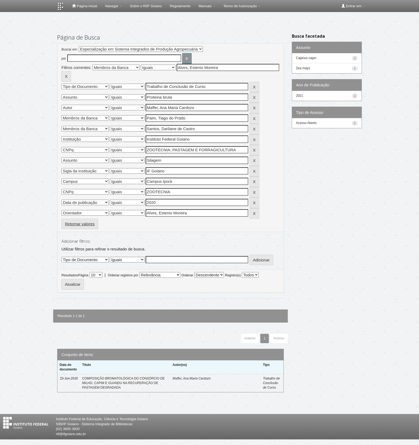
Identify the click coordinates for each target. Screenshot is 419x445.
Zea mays (303, 68)
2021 (299, 96)
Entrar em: (354, 6)
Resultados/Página (74, 275)
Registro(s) (233, 275)
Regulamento (180, 6)
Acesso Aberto (306, 123)
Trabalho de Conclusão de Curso (271, 383)
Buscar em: (69, 49)
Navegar (113, 6)
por (63, 58)
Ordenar (187, 275)
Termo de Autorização (242, 6)
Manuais (207, 6)
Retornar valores (80, 224)
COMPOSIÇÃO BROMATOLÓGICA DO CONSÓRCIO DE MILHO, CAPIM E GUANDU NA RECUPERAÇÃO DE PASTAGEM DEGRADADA (123, 383)
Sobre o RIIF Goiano (146, 6)
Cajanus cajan (306, 58)
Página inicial (84, 6)
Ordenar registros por (123, 275)
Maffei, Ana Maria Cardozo (192, 378)
